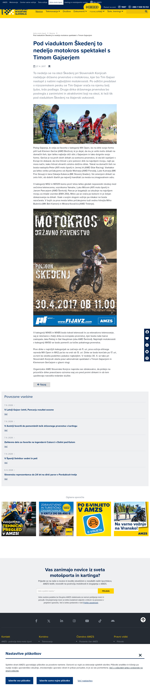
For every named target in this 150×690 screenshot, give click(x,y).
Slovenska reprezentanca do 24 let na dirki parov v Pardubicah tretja (40, 474)
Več (5, 414)
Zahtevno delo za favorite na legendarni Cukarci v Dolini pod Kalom (39, 442)
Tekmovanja (47, 641)
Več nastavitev (85, 680)
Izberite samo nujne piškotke (55, 680)
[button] (146, 11)
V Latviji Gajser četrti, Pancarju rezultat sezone (29, 409)
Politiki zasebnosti (90, 602)
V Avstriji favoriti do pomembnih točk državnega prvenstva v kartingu (40, 426)
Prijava (106, 591)
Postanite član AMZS (88, 641)
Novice (53, 33)
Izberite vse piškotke (20, 680)
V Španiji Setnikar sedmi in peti (20, 458)
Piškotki (120, 641)
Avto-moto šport (40, 33)
